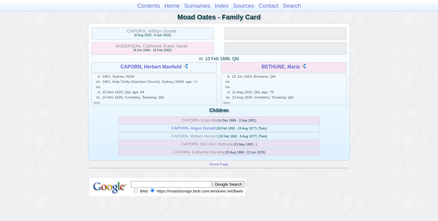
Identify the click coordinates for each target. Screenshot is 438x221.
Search (292, 5)
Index (222, 5)
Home (172, 5)
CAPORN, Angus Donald (193, 128)
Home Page (219, 164)
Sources (243, 5)
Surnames (197, 5)
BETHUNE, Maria (280, 66)
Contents (148, 5)
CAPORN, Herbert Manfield (150, 66)
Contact (269, 5)
